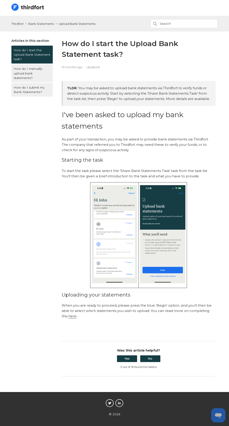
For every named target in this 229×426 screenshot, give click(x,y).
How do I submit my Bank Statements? (29, 90)
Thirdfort (17, 23)
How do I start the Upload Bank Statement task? (32, 54)
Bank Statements (41, 23)
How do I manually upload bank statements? (28, 73)
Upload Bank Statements (77, 23)
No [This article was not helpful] (150, 358)
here (72, 316)
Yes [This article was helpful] (127, 358)
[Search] (184, 23)
